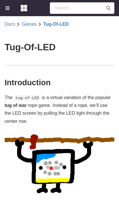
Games (29, 24)
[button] (108, 8)
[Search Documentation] (82, 8)
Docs (10, 24)
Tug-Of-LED (56, 24)
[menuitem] (8, 8)
